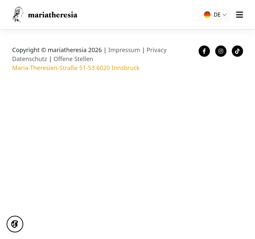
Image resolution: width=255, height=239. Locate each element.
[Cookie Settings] (15, 224)
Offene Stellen (73, 59)
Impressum (124, 50)
